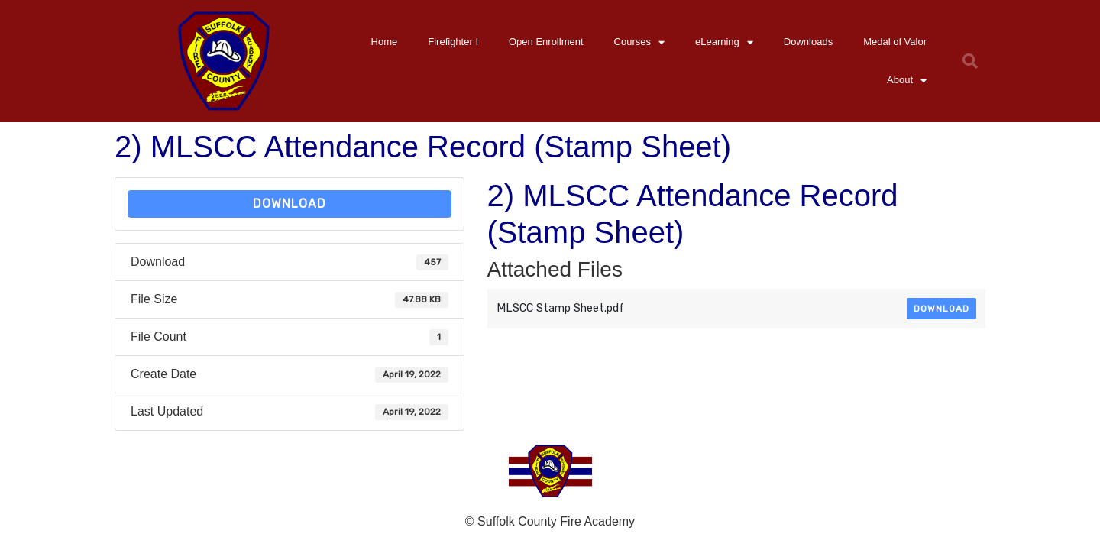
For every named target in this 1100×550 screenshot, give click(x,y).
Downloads (808, 41)
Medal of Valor (895, 41)
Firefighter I (453, 41)
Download (289, 203)
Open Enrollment (546, 41)
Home (384, 41)
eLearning (724, 42)
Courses (639, 42)
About (907, 80)
